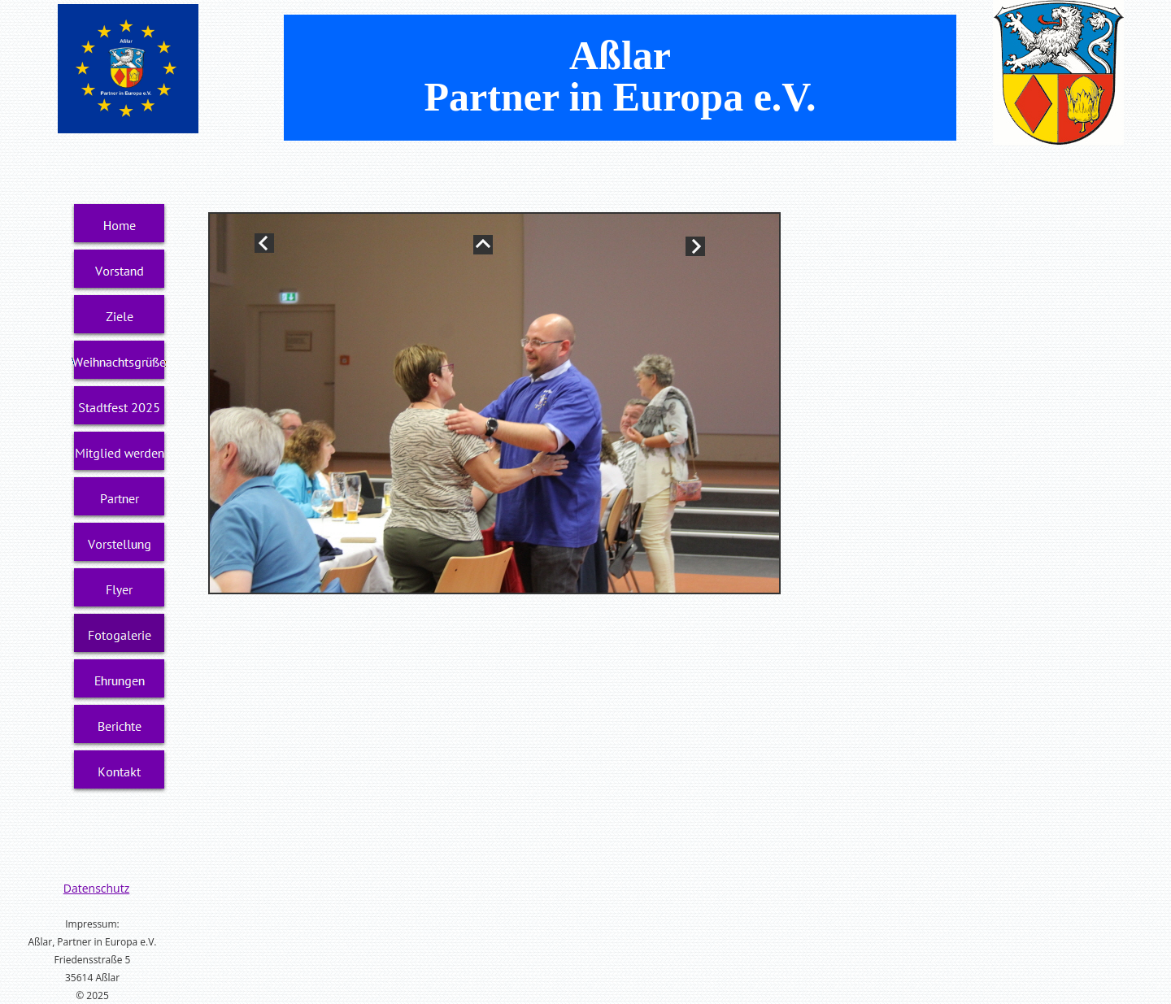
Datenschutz (96, 888)
